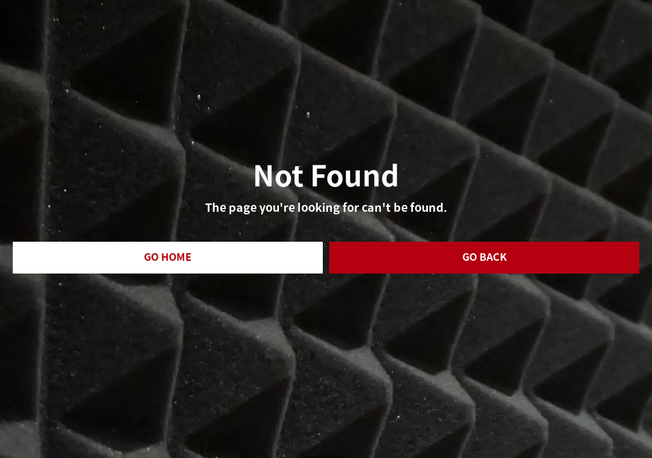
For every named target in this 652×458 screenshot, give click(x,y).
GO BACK (484, 257)
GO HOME (168, 257)
